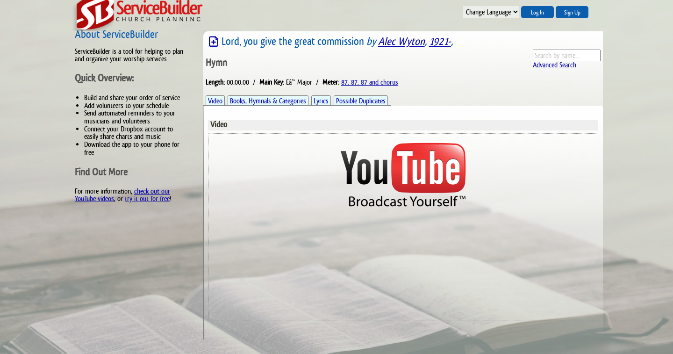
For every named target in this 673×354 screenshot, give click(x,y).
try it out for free (147, 198)
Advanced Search (554, 64)
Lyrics (321, 100)
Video (215, 100)
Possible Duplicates (361, 100)
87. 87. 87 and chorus (369, 82)
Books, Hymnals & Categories (268, 100)
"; (491, 12)
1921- (440, 41)
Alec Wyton (401, 41)
